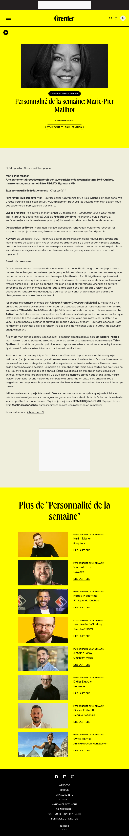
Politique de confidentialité (64, 814)
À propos (64, 785)
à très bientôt (35, 412)
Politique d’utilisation (64, 818)
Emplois (64, 790)
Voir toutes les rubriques (64, 127)
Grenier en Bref (64, 809)
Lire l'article (81, 550)
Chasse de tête (64, 795)
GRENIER (64, 826)
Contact (64, 799)
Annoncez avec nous (64, 804)
